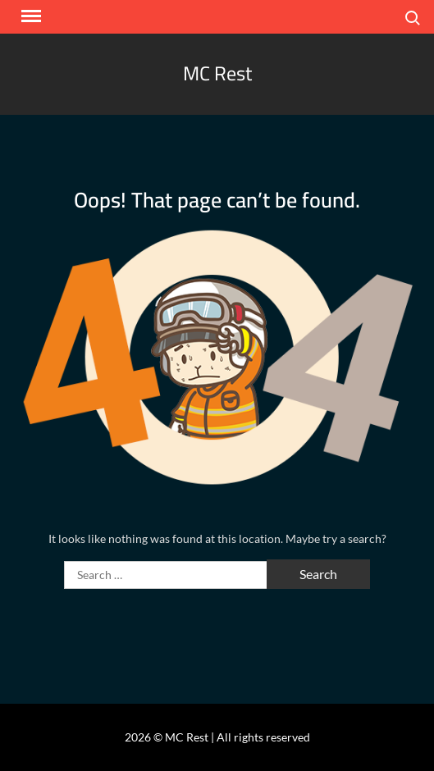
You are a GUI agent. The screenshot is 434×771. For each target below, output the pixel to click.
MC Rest (217, 73)
